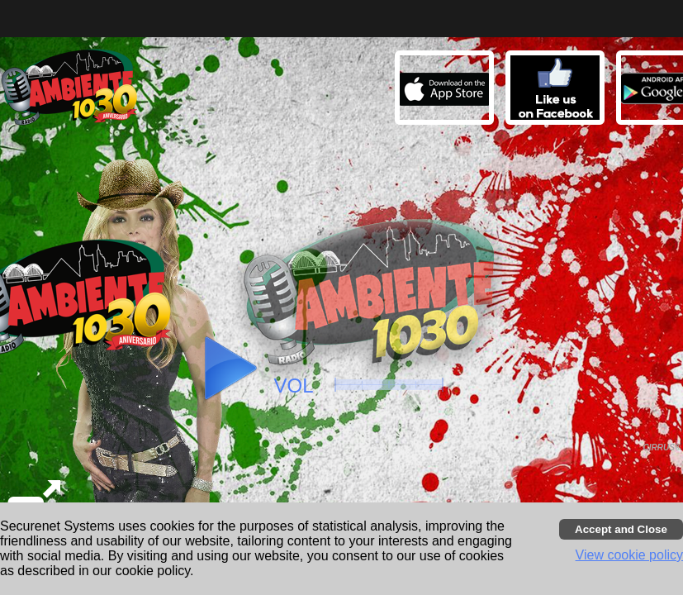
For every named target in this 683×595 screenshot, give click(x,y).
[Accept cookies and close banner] (621, 529)
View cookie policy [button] (629, 555)
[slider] (388, 385)
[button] (557, 90)
